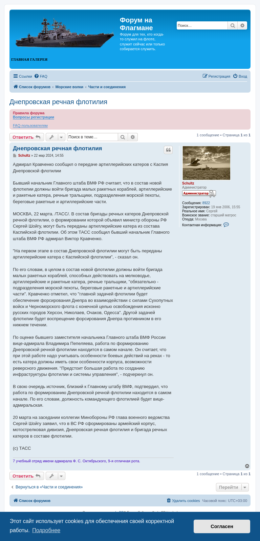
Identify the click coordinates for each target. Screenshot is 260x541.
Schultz (188, 183)
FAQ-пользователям (30, 125)
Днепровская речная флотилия (58, 101)
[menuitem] (40, 76)
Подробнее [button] (46, 530)
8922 (206, 203)
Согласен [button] (222, 526)
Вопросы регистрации (33, 117)
